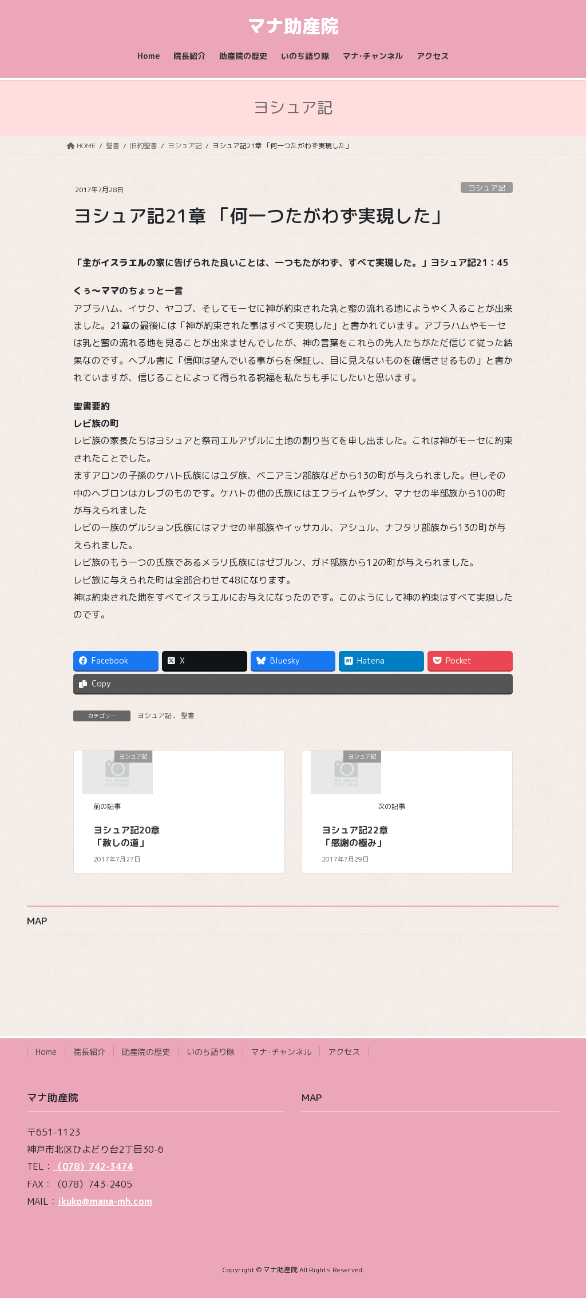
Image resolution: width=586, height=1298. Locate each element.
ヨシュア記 (486, 187)
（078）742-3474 (93, 1166)
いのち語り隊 (211, 1051)
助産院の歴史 (146, 1051)
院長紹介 (89, 1051)
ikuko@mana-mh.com (105, 1201)
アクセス (344, 1051)
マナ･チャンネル (281, 1051)
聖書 (188, 715)
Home (46, 1051)
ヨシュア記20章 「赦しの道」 (126, 836)
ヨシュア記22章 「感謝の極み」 (355, 836)
